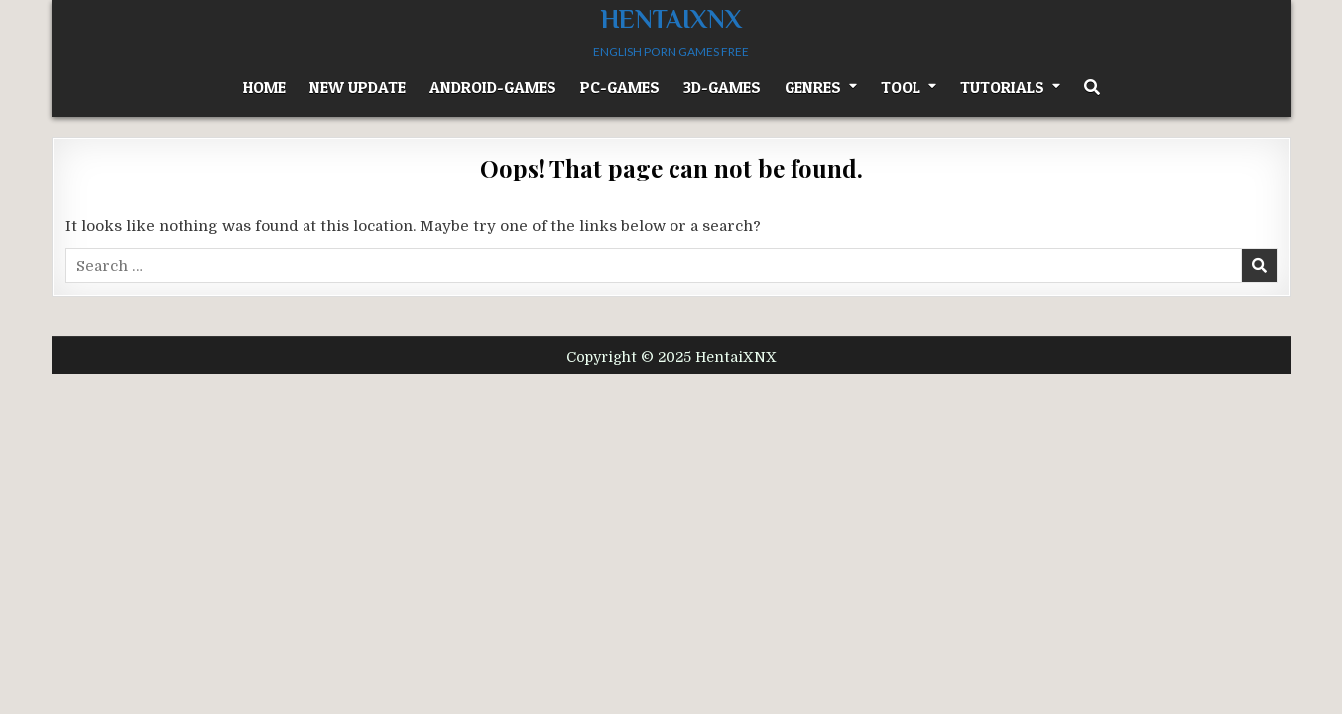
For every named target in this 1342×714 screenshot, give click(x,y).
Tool (900, 87)
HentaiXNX (671, 19)
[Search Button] (1092, 87)
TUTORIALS (1002, 87)
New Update (357, 87)
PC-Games (620, 87)
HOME (264, 87)
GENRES (813, 87)
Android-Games (492, 87)
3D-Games (722, 87)
